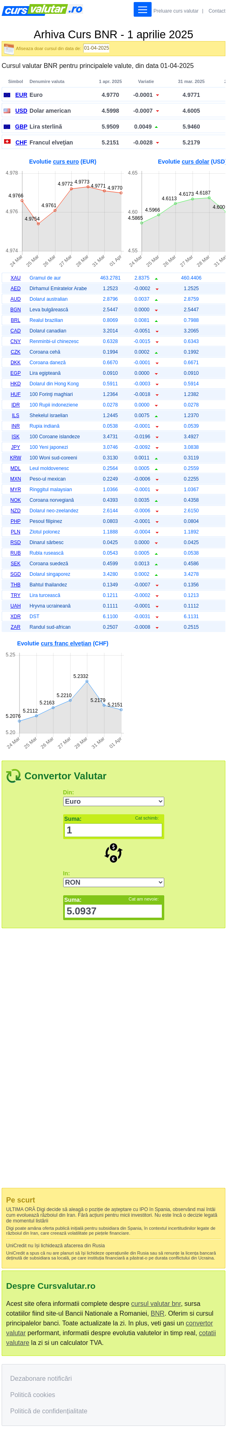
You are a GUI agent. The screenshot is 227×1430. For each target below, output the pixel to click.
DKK (16, 362)
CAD (16, 331)
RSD (16, 542)
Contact (217, 11)
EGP (16, 373)
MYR (15, 489)
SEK (15, 563)
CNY (16, 341)
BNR (158, 1313)
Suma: (111, 819)
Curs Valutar (42, 10)
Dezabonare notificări (41, 1378)
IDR (15, 405)
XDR (16, 616)
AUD (16, 299)
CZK (15, 352)
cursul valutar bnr (156, 1303)
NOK (15, 500)
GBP (21, 126)
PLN (15, 532)
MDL (16, 468)
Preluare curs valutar (176, 11)
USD (21, 110)
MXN (15, 479)
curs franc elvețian (66, 643)
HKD (16, 384)
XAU (16, 278)
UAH (16, 606)
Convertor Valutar (65, 775)
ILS (15, 415)
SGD (15, 574)
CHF (21, 142)
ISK (16, 436)
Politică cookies (32, 1394)
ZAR (15, 627)
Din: (68, 792)
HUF (16, 394)
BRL (15, 320)
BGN (15, 310)
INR (15, 426)
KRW (15, 458)
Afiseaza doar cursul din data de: (48, 48)
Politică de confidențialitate (48, 1411)
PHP (16, 521)
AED (16, 288)
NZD (16, 511)
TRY (15, 595)
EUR (21, 95)
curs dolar (195, 161)
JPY (15, 447)
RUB (16, 553)
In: (66, 873)
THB (15, 585)
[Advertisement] (63, 1058)
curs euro (66, 161)
